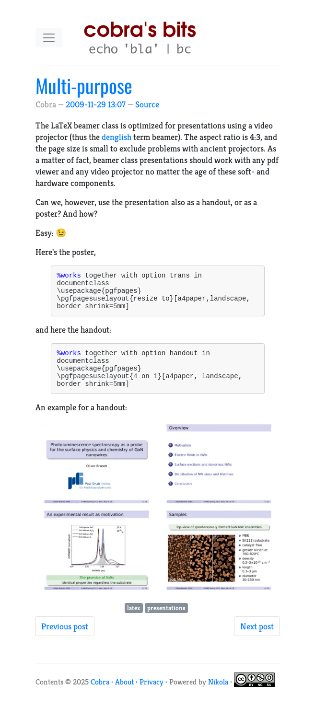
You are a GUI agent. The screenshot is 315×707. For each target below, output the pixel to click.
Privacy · (154, 696)
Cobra (100, 696)
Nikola (218, 696)
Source (147, 104)
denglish (116, 136)
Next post (257, 640)
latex (133, 622)
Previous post (64, 640)
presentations (166, 622)
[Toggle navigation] (48, 37)
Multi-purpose (83, 85)
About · (127, 696)
